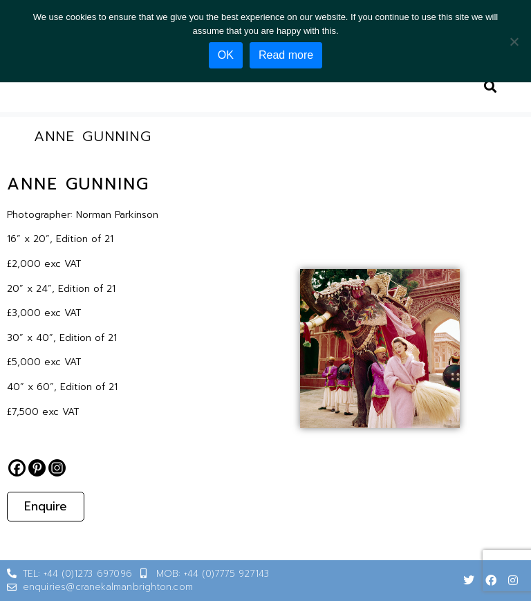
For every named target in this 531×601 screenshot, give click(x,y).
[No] (514, 41)
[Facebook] (17, 468)
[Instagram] (57, 468)
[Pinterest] (37, 468)
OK (226, 55)
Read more (286, 55)
